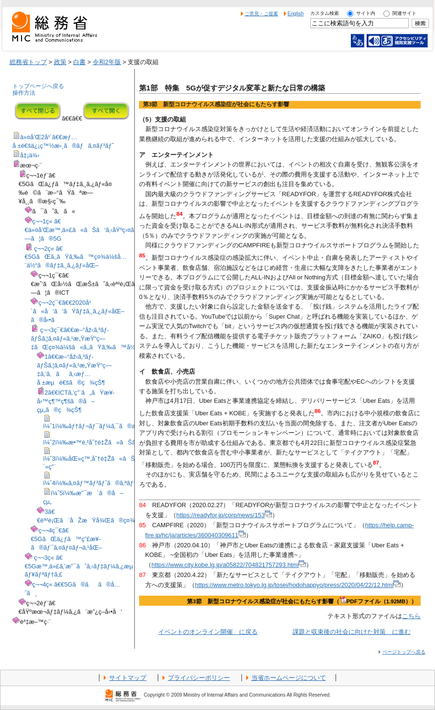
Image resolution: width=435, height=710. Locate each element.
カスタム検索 (324, 13)
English (296, 13)
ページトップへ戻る (403, 652)
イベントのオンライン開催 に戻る (208, 631)
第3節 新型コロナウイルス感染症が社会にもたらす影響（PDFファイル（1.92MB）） (302, 601)
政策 (60, 62)
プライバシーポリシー (199, 677)
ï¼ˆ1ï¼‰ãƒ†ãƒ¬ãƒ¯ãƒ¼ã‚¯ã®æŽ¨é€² (97, 426)
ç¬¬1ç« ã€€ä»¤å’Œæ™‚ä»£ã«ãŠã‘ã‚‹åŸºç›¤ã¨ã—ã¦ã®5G (87, 230)
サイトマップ (127, 677)
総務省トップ (28, 62)
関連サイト (404, 13)
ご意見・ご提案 (261, 13)
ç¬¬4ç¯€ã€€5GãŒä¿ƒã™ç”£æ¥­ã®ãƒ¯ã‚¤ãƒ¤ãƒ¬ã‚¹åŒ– (66, 539)
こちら (411, 616)
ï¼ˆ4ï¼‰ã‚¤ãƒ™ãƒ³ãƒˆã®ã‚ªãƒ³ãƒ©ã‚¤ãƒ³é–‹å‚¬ (112, 483)
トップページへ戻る (38, 86)
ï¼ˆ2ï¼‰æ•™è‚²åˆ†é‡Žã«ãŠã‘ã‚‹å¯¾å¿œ (108, 442)
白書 (79, 62)
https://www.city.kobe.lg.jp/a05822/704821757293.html (229, 564)
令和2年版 (107, 62)
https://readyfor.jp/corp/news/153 (224, 515)
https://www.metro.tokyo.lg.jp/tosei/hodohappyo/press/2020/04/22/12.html (298, 584)
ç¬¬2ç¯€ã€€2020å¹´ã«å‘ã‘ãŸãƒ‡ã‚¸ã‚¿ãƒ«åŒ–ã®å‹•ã (77, 311)
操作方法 (23, 93)
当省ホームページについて (288, 677)
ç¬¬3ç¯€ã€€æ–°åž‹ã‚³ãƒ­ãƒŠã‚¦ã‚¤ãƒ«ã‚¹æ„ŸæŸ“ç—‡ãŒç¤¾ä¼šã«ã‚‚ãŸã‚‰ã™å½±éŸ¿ (90, 338)
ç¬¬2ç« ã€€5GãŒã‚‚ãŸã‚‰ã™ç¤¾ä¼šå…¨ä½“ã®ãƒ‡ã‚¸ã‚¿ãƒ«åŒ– (76, 257)
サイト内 (365, 13)
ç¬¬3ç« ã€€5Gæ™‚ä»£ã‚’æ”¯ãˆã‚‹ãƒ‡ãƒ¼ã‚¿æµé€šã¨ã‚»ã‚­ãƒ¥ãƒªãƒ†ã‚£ (99, 566)
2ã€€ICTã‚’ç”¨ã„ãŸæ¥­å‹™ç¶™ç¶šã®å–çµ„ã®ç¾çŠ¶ (76, 401)
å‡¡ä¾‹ (30, 155)
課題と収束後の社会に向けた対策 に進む (352, 631)
